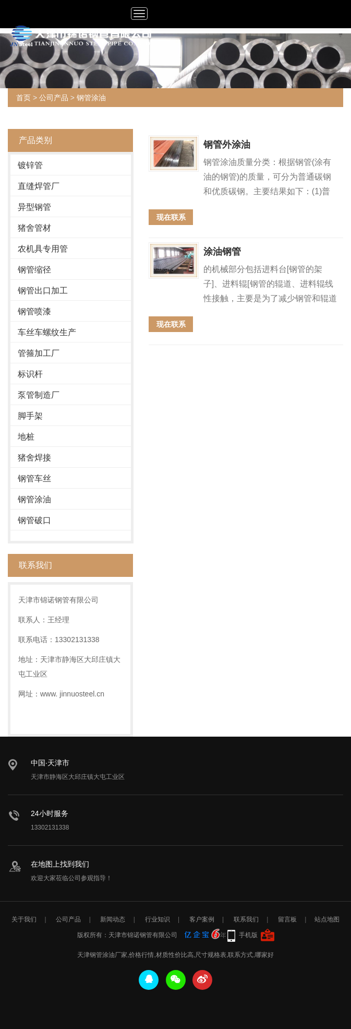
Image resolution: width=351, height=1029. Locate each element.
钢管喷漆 (34, 311)
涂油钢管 (222, 251)
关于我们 (24, 919)
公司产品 (53, 97)
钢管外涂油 (226, 144)
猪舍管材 (34, 227)
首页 (23, 97)
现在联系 (171, 217)
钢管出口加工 (43, 290)
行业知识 (157, 919)
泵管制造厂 (38, 395)
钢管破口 (34, 520)
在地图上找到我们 (60, 864)
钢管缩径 (34, 269)
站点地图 (327, 919)
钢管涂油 (91, 97)
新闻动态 (112, 919)
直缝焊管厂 (38, 186)
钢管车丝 (34, 478)
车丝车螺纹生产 (47, 332)
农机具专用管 (43, 248)
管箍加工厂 (38, 353)
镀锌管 (30, 165)
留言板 (287, 919)
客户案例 (201, 919)
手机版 (248, 935)
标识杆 (30, 374)
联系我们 (246, 919)
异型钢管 (34, 207)
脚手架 (30, 415)
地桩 (26, 436)
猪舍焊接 (34, 457)
